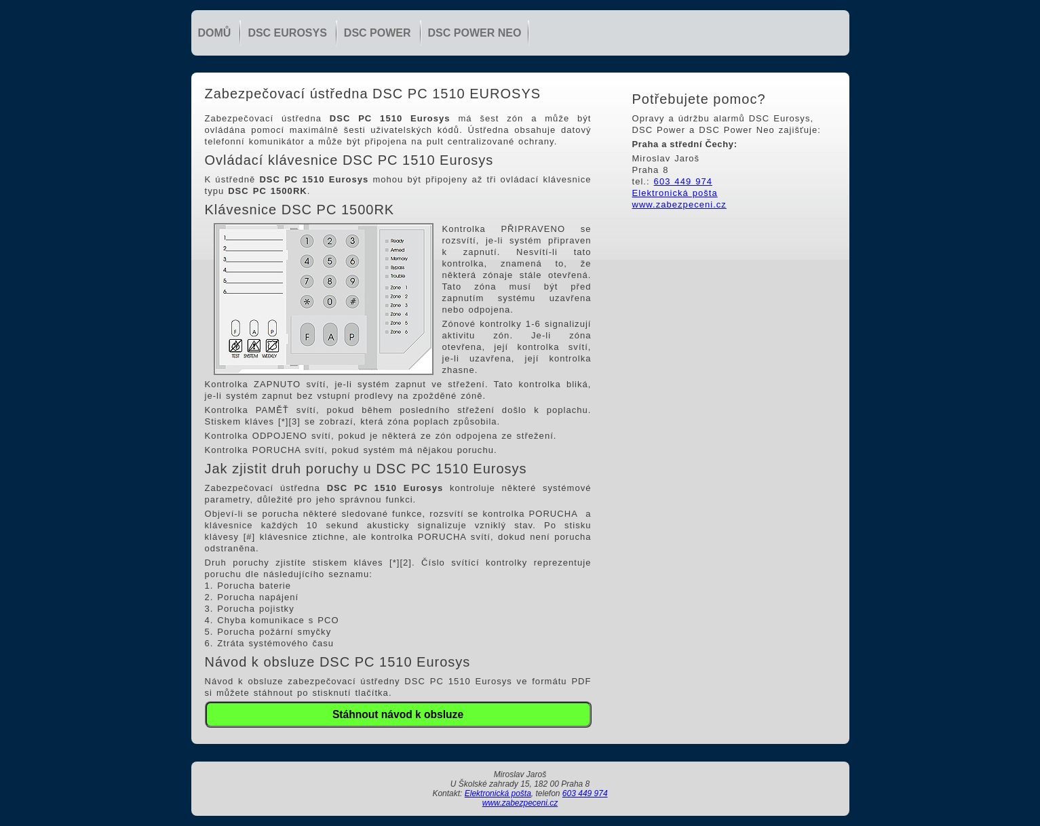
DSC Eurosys (287, 33)
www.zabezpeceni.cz (679, 204)
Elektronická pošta (675, 193)
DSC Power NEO (475, 33)
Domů (214, 33)
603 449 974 (683, 181)
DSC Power (377, 33)
